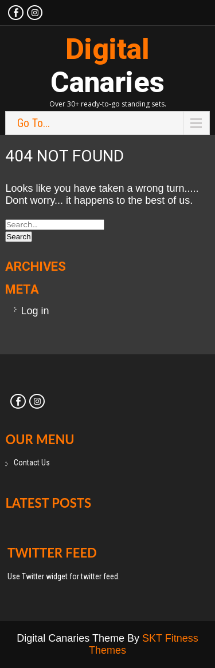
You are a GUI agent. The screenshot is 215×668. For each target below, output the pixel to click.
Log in (35, 311)
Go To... (33, 123)
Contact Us (32, 462)
